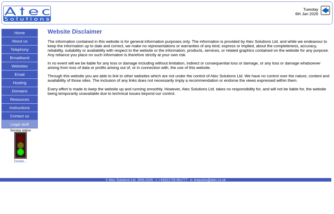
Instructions (20, 108)
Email (19, 74)
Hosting (19, 83)
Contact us (19, 116)
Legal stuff (19, 124)
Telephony (20, 49)
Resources (19, 99)
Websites (20, 66)
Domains (20, 91)
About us (20, 41)
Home (19, 33)
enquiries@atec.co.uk (210, 180)
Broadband (19, 58)
